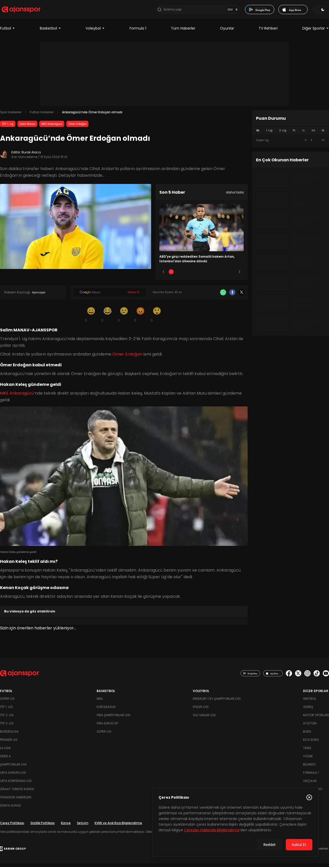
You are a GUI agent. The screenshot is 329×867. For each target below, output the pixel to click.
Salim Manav (27, 127)
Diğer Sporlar (315, 31)
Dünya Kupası (10, 809)
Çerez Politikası (12, 826)
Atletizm (310, 727)
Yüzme (308, 760)
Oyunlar (227, 31)
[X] (242, 296)
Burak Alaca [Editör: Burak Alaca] (31, 156)
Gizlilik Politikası (42, 826)
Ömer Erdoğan (77, 127)
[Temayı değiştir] (321, 11)
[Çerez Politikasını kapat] (309, 797)
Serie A (5, 760)
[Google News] (109, 296)
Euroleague (106, 710)
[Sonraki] (239, 276)
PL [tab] (294, 134)
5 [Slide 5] (232, 275)
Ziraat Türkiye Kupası (17, 792)
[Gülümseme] (91, 318)
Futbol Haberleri (42, 116)
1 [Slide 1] (171, 275)
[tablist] (290, 134)
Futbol (7, 31)
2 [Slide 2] (186, 275)
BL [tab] (323, 134)
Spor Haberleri (11, 116)
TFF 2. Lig (7, 718)
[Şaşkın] (157, 318)
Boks (307, 735)
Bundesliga (9, 735)
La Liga (5, 751)
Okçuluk (310, 784)
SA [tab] (313, 134)
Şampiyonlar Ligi (13, 768)
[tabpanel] (290, 144)
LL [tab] (303, 134)
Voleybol (95, 31)
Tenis (307, 751)
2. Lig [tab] (282, 134)
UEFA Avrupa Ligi (13, 776)
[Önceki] (163, 276)
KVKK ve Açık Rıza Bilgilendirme (118, 826)
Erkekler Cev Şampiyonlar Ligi (217, 702)
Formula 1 (138, 31)
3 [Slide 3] (202, 275)
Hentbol (309, 702)
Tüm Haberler (183, 31)
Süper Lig (7, 702)
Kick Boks (311, 743)
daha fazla (235, 196)
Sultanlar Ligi (204, 718)
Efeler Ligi (200, 710)
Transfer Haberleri (15, 801)
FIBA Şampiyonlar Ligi (113, 718)
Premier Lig (8, 743)
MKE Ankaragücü (51, 127)
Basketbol (50, 31)
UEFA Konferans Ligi (16, 784)
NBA (100, 702)
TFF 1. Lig (7, 127)
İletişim (82, 826)
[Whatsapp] (223, 296)
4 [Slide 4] (217, 275)
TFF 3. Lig (7, 727)
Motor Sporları (316, 718)
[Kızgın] (140, 318)
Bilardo (309, 768)
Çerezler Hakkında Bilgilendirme (212, 830)
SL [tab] (257, 134)
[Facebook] (232, 296)
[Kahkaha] (107, 318)
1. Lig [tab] (269, 134)
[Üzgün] (124, 318)
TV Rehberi (268, 31)
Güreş (308, 710)
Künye (66, 826)
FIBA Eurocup (107, 727)
